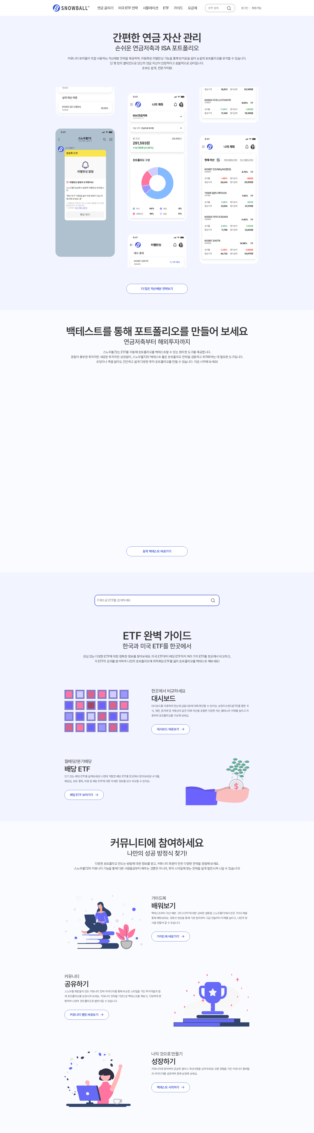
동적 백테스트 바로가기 (157, 551)
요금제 (192, 8)
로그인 (244, 8)
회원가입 (256, 8)
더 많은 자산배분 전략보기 (157, 289)
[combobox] (216, 8)
